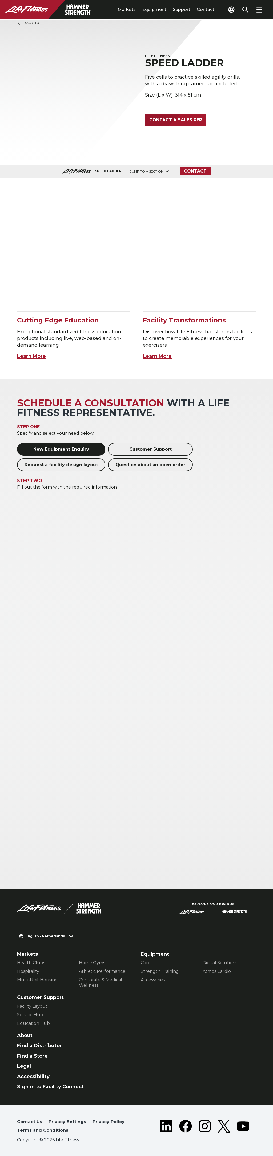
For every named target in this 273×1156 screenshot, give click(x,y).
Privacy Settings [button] (67, 1121)
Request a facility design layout (61, 464)
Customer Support (150, 449)
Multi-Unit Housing (37, 979)
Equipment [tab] (154, 9)
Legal (24, 1066)
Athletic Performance (102, 971)
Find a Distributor (39, 1046)
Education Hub (33, 1023)
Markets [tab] (127, 9)
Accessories (153, 979)
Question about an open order (150, 464)
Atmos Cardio (217, 971)
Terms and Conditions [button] (42, 1130)
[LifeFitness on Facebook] (185, 1127)
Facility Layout (32, 1006)
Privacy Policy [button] (109, 1121)
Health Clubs (31, 962)
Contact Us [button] (29, 1121)
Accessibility (33, 1076)
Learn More (31, 356)
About (25, 1035)
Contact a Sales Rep (175, 119)
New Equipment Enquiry (61, 449)
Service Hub (30, 1014)
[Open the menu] (259, 9)
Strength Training (160, 971)
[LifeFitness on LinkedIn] (166, 1127)
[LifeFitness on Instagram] (204, 1127)
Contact (205, 9)
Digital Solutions (220, 962)
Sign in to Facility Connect (50, 1087)
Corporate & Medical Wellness (100, 982)
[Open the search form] (245, 9)
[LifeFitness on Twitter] (224, 1127)
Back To (28, 23)
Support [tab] (181, 9)
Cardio (147, 962)
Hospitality (28, 971)
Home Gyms (92, 962)
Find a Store (32, 1056)
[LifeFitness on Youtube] (243, 1127)
